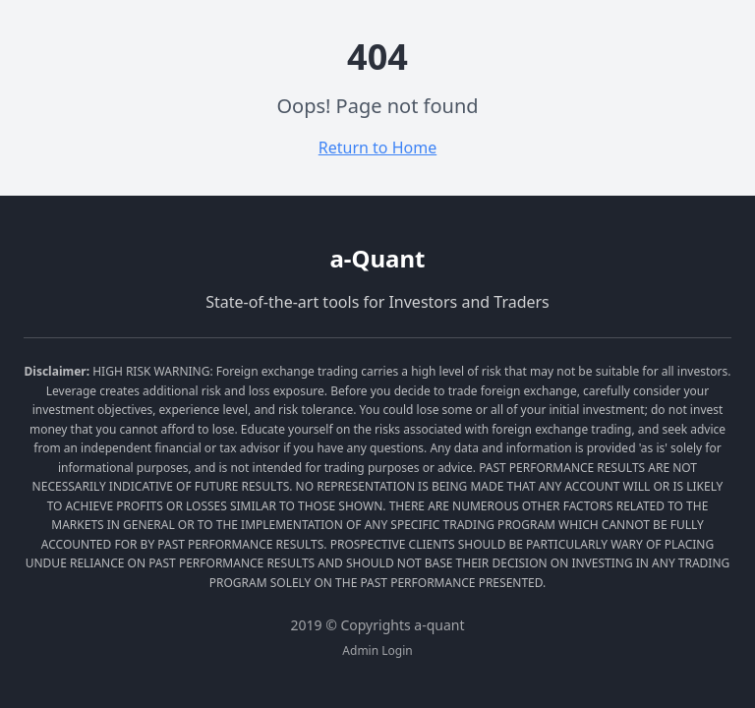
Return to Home (377, 147)
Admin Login (377, 651)
